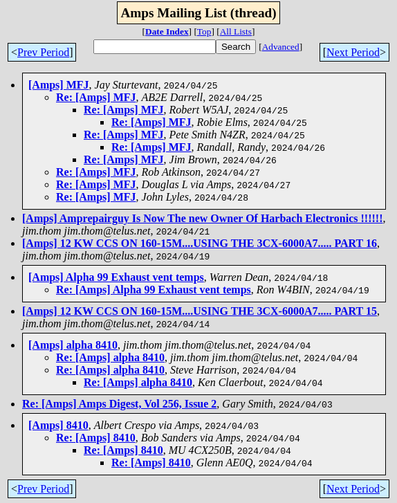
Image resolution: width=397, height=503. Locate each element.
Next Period (353, 52)
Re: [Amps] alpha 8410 (110, 357)
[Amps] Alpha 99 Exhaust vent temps (116, 277)
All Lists (236, 31)
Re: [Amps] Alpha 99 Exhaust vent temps (153, 289)
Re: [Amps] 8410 (96, 437)
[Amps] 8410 (58, 425)
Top (204, 31)
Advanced (280, 47)
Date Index (167, 31)
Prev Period (43, 52)
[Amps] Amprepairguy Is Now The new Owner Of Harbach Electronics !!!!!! (202, 218)
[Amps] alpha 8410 (73, 345)
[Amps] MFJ (58, 85)
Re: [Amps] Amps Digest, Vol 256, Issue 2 (119, 404)
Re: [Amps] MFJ (96, 97)
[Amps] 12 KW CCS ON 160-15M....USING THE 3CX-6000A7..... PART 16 (199, 243)
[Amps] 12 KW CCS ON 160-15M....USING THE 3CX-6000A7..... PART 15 (199, 311)
